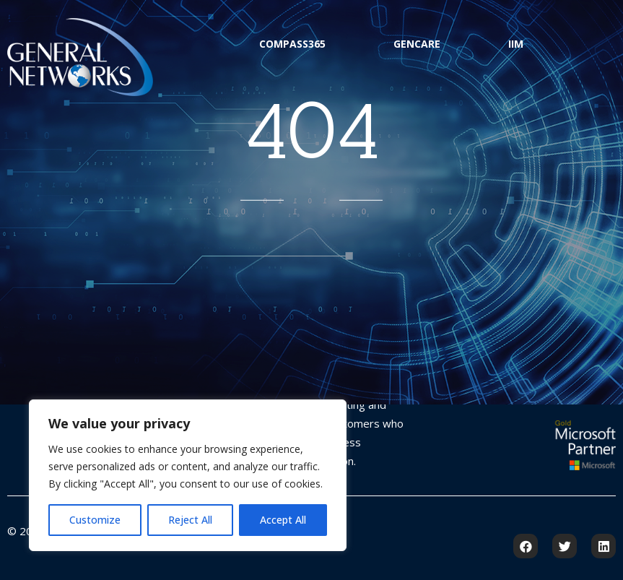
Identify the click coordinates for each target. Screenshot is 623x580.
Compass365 (292, 44)
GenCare (416, 44)
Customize (95, 520)
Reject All (190, 520)
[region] (188, 475)
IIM (515, 44)
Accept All (283, 520)
